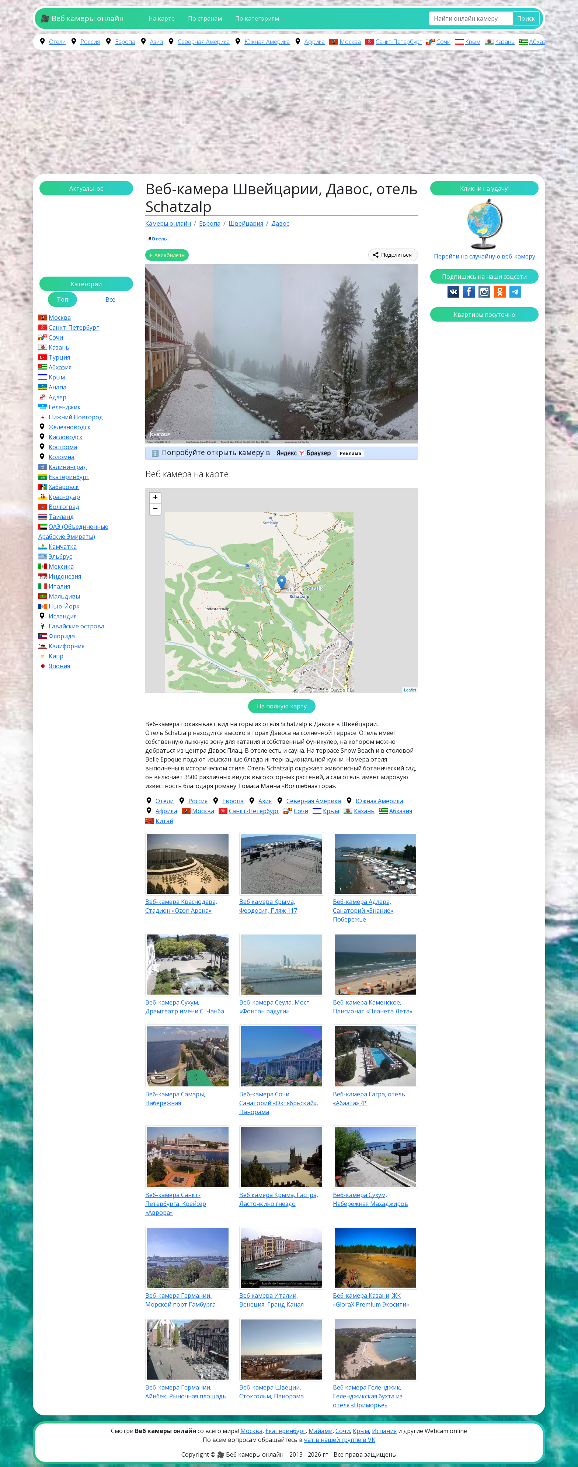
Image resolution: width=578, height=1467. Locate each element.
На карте (162, 18)
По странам (205, 18)
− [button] (155, 509)
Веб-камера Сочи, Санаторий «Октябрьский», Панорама (278, 1103)
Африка (314, 42)
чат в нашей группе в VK (339, 1440)
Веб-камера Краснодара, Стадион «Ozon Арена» (181, 906)
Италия (59, 586)
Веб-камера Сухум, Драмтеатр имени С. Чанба (184, 1006)
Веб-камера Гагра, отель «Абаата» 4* (369, 1098)
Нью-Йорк (64, 606)
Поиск (526, 18)
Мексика (61, 566)
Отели (57, 42)
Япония (59, 666)
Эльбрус (60, 556)
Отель (159, 239)
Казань (505, 42)
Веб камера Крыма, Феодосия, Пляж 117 (268, 906)
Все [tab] (110, 299)
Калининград (68, 467)
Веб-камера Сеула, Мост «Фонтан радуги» (274, 1006)
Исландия (63, 616)
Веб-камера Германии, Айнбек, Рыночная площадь (185, 1391)
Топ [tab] (62, 299)
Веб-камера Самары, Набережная (175, 1098)
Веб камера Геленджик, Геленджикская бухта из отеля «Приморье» (368, 1396)
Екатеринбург (69, 477)
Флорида (62, 636)
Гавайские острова (76, 626)
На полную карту (282, 706)
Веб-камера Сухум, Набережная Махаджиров (370, 1199)
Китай (164, 821)
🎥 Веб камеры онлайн (82, 18)
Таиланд (61, 517)
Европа (125, 42)
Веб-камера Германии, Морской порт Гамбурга (180, 1299)
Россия (90, 42)
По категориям (257, 18)
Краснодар (64, 497)
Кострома (63, 447)
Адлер (57, 397)
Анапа (57, 387)
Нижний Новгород (76, 417)
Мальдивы (64, 596)
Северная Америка (204, 42)
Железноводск (70, 427)
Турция (59, 357)
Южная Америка (267, 42)
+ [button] (155, 498)
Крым (472, 42)
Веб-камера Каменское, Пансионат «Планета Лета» (372, 1006)
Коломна (61, 457)
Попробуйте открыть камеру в (248, 452)
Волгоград (64, 507)
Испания (384, 1431)
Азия (156, 42)
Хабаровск (64, 487)
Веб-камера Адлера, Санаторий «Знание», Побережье (364, 910)
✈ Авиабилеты (167, 255)
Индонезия (65, 576)
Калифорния (66, 646)
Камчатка (63, 546)
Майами (320, 1431)
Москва (350, 42)
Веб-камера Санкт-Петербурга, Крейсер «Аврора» (175, 1204)
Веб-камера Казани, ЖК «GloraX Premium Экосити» (371, 1299)
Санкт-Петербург (399, 42)
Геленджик (65, 407)
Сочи (443, 42)
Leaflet (410, 690)
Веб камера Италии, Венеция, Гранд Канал (271, 1299)
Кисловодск (66, 437)
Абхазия (540, 42)
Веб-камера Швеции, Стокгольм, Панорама (271, 1391)
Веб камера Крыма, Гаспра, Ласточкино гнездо (278, 1199)
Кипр (56, 656)
